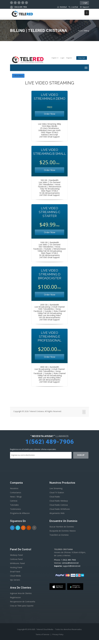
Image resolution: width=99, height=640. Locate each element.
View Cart (81, 58)
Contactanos (15, 492)
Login (84, 3)
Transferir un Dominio (59, 535)
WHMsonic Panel (17, 563)
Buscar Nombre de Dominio (62, 526)
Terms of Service (43, 634)
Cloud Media (15, 575)
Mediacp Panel (16, 555)
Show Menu (18, 76)
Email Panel (15, 571)
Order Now (49, 113)
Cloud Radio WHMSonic (60, 509)
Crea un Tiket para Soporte (21, 605)
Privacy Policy (57, 634)
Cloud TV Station (57, 492)
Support (84, 7)
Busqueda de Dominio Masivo (63, 530)
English (55, 58)
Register (69, 58)
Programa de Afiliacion (20, 513)
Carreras (13, 500)
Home (80, 30)
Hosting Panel (16, 567)
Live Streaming (56, 488)
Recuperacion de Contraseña (22, 601)
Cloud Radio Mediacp (59, 500)
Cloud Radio (55, 496)
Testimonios (15, 509)
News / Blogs (16, 496)
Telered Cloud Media (44, 629)
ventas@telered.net (70, 563)
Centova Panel (16, 559)
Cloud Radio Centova (59, 505)
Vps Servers (15, 580)
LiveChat (73, 7)
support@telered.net (71, 566)
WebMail (62, 7)
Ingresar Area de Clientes (21, 593)
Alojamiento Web (57, 513)
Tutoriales (14, 505)
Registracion (15, 597)
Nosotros (14, 488)
